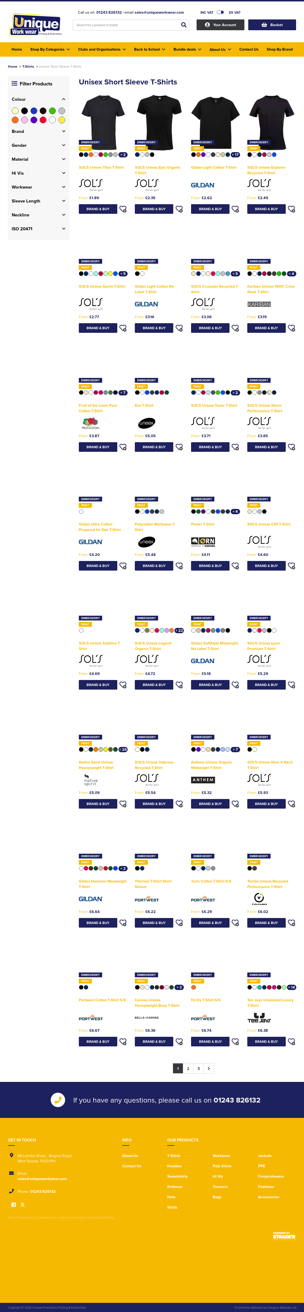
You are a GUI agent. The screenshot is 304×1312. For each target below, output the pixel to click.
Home (12, 66)
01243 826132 (109, 12)
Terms (12, 1217)
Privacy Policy (27, 1217)
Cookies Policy (47, 1217)
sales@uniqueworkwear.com (159, 12)
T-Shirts (28, 66)
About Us (130, 1155)
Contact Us (131, 1166)
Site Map (108, 1217)
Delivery (78, 1217)
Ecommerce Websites (249, 1307)
